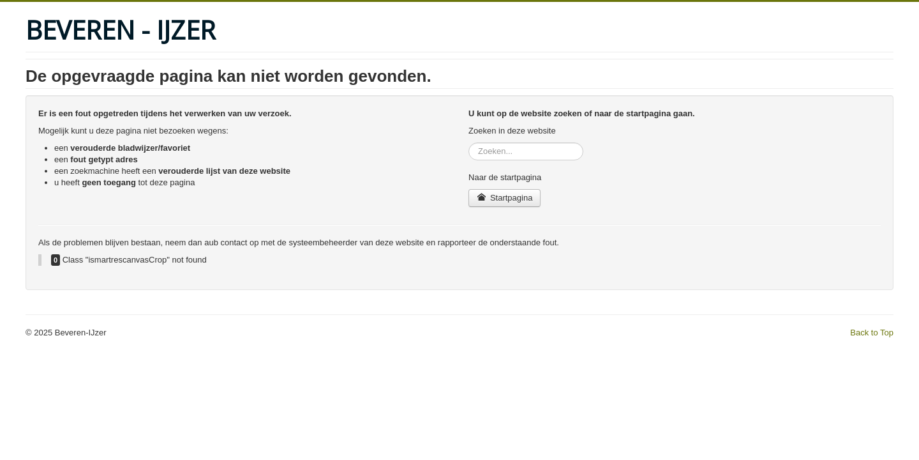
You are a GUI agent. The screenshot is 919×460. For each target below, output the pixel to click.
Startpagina (504, 198)
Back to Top (871, 332)
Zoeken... (468, 142)
